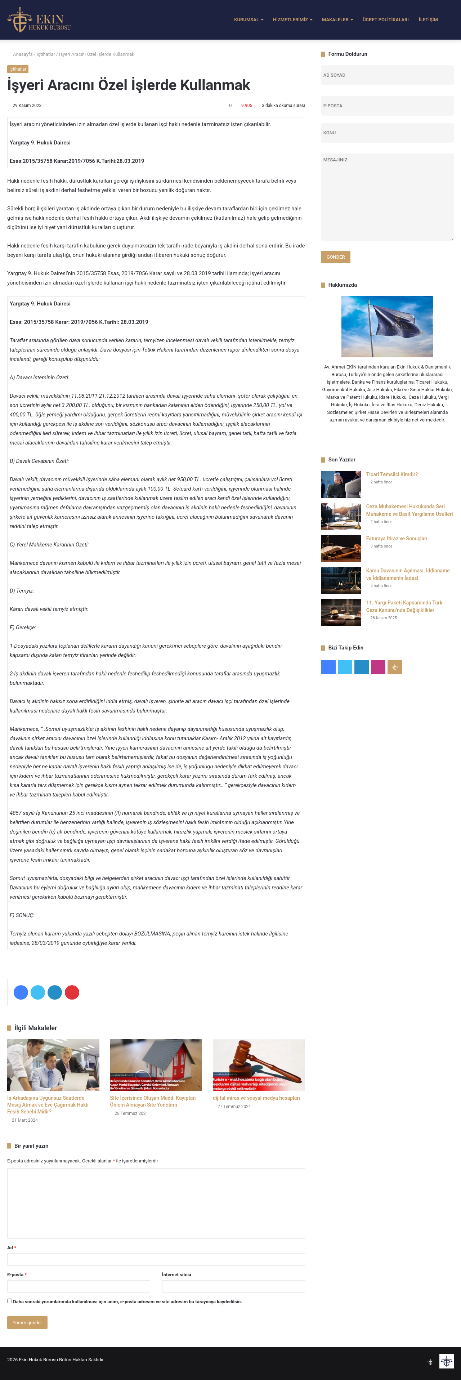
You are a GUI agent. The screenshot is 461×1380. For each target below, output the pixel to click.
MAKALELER (335, 19)
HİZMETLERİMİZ (290, 19)
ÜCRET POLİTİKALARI (386, 19)
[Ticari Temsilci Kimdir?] (341, 484)
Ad (11, 1247)
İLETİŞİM (428, 19)
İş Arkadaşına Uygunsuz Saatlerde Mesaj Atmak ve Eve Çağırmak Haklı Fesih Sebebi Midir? (48, 1105)
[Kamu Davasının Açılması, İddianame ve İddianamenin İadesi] (341, 580)
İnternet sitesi (176, 1274)
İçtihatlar (46, 54)
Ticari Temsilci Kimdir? (392, 474)
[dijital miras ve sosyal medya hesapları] (259, 1065)
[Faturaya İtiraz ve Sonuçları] (341, 548)
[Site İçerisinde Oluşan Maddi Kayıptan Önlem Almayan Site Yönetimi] (156, 1065)
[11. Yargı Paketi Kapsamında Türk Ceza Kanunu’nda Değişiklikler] (341, 612)
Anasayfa (19, 54)
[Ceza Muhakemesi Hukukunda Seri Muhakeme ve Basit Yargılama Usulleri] (341, 516)
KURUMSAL (246, 19)
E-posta (17, 1274)
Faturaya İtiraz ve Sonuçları (397, 538)
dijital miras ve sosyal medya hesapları (256, 1098)
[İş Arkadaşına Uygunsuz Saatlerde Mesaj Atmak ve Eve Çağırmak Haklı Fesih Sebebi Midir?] (53, 1065)
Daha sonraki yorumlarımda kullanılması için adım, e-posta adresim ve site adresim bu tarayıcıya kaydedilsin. (127, 1301)
